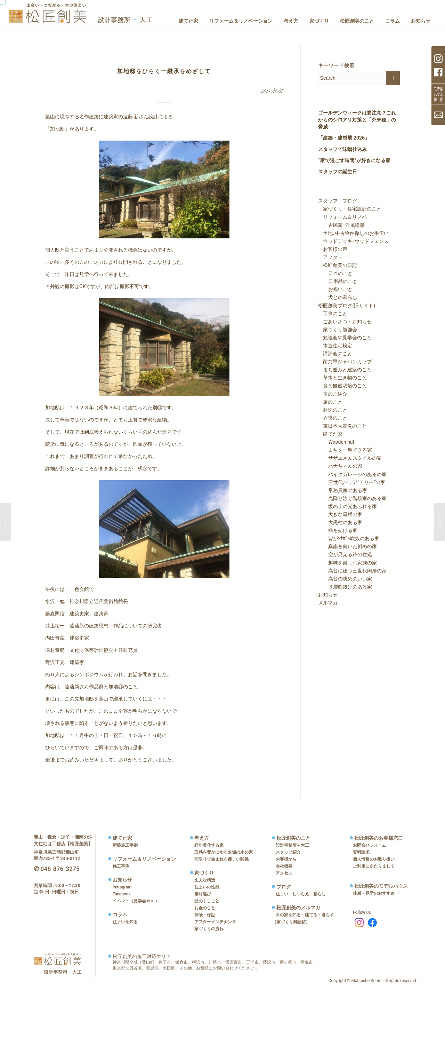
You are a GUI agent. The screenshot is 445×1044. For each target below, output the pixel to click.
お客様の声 (332, 249)
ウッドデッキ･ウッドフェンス (353, 241)
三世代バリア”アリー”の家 (351, 482)
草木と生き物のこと (342, 377)
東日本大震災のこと (342, 426)
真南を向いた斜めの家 (347, 546)
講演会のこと (335, 353)
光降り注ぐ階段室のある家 (352, 498)
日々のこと (335, 273)
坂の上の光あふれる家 (347, 506)
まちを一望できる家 (345, 450)
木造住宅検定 (335, 345)
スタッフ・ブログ (337, 201)
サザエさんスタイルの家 (350, 458)
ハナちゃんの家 (340, 466)
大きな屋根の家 (340, 514)
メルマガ (328, 603)
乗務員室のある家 (342, 490)
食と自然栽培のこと (342, 385)
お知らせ (328, 595)
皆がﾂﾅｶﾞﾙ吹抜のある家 (348, 538)
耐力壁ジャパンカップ (345, 361)
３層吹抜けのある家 (345, 587)
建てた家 (330, 434)
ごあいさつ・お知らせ (345, 321)
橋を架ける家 (337, 530)
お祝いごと (335, 289)
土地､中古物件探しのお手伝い (353, 233)
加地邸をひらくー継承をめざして (164, 71)
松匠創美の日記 (337, 265)
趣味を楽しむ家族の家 (347, 563)
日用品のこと (337, 281)
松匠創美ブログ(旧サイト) (346, 305)
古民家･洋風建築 (341, 225)
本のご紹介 (332, 394)
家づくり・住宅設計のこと (349, 209)
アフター (330, 257)
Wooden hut (336, 442)
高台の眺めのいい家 (345, 579)
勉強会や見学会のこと (345, 337)
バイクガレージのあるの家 (352, 474)
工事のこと (332, 313)
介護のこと (332, 418)
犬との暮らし (337, 297)
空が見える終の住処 (345, 554)
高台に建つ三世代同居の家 (352, 571)
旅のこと (330, 402)
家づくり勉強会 (337, 329)
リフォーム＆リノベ (342, 217)
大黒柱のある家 (340, 522)
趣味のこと (332, 410)
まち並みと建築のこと (345, 369)
